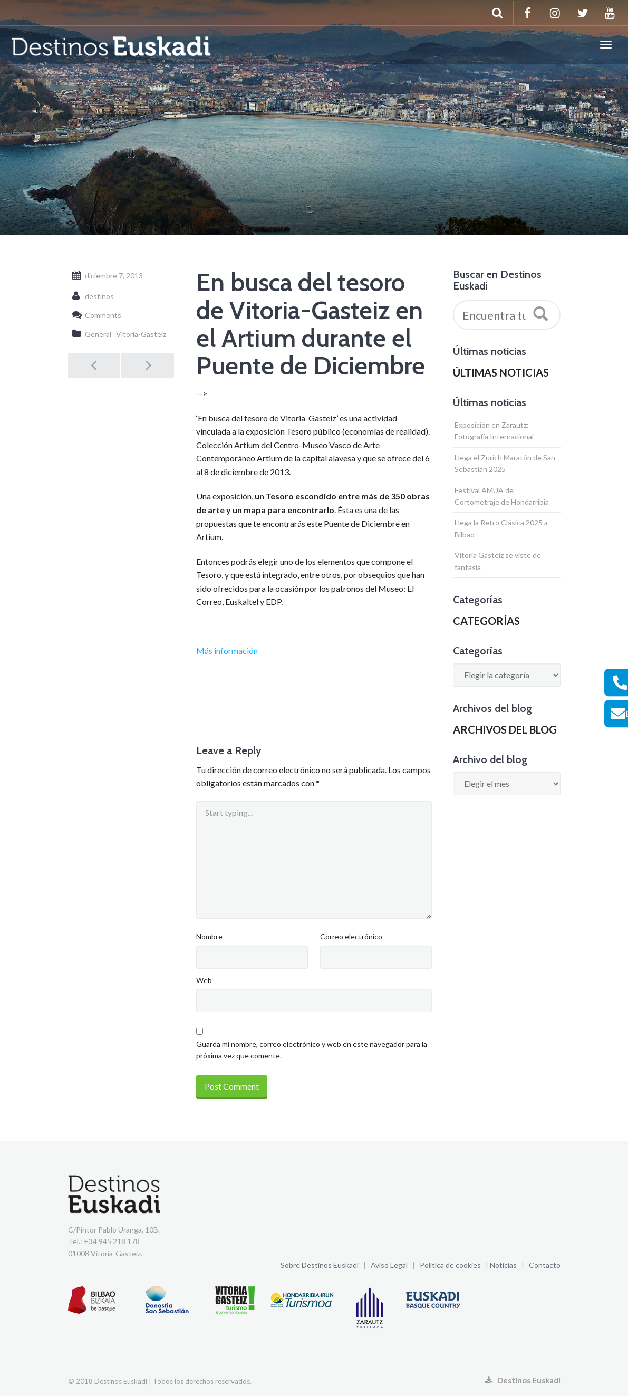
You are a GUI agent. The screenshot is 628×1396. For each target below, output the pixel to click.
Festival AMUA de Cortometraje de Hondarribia (502, 496)
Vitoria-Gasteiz (141, 334)
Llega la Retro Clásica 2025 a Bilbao (501, 528)
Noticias (503, 1264)
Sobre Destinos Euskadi (320, 1264)
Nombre (209, 936)
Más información (227, 651)
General (98, 334)
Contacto (545, 1264)
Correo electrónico (351, 936)
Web (204, 980)
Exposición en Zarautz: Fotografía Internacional (494, 430)
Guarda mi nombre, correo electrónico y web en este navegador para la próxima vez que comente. (311, 1049)
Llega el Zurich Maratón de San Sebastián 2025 (505, 463)
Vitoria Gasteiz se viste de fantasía (498, 561)
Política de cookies (450, 1264)
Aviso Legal (389, 1264)
